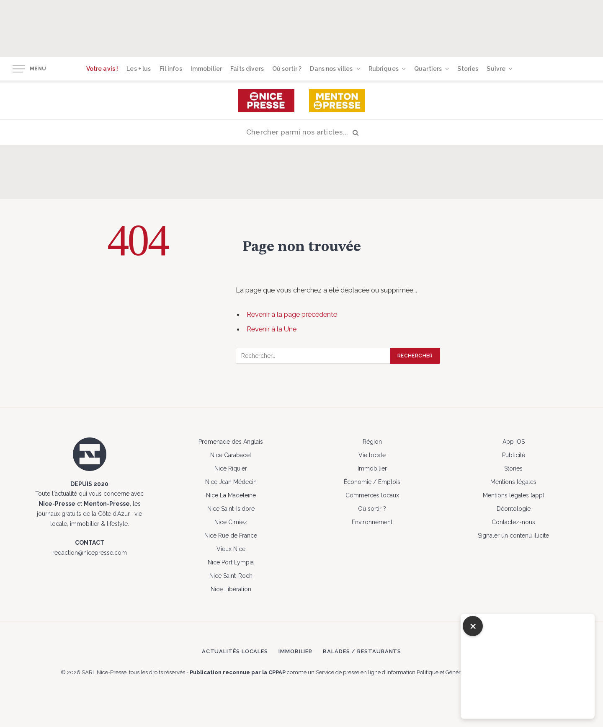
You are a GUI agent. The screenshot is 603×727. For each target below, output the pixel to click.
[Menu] (19, 69)
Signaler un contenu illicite (513, 535)
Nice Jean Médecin (231, 482)
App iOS (513, 441)
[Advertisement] (326, 27)
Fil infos (171, 68)
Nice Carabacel (230, 455)
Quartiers (428, 68)
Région (372, 441)
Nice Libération (231, 589)
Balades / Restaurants (362, 651)
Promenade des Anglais (230, 441)
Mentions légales (513, 482)
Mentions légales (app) (513, 495)
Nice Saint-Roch (231, 575)
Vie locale (372, 455)
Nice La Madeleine (231, 495)
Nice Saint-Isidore (231, 508)
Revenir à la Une (271, 329)
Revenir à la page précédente (292, 314)
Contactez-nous (513, 522)
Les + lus (138, 68)
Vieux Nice (230, 549)
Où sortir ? (287, 68)
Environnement (372, 522)
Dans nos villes (331, 68)
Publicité (513, 455)
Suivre (496, 68)
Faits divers (247, 68)
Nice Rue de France (230, 535)
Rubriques (383, 68)
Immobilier (206, 68)
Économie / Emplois (372, 482)
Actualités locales (235, 651)
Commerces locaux (372, 495)
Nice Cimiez (230, 522)
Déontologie (514, 508)
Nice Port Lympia (231, 562)
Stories (467, 68)
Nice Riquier (230, 468)
